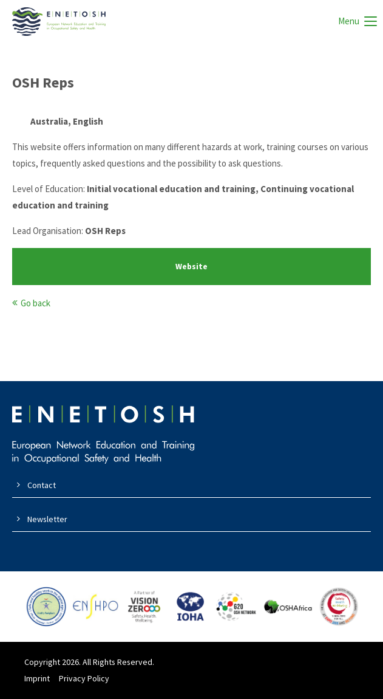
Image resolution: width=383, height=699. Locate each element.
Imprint (37, 678)
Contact (41, 485)
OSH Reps (43, 82)
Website (191, 266)
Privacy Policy (84, 678)
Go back (35, 303)
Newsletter (47, 519)
